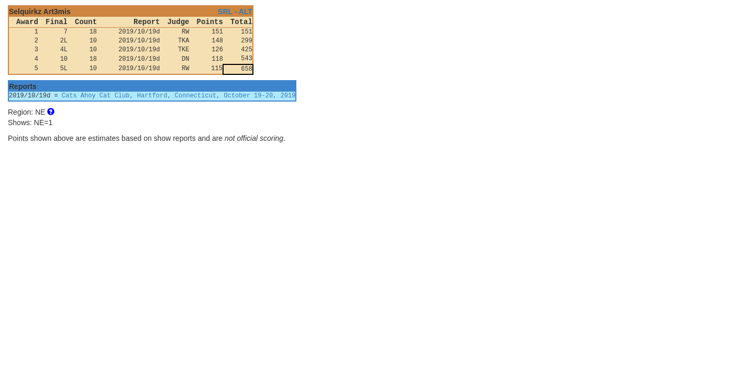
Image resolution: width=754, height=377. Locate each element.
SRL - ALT (235, 11)
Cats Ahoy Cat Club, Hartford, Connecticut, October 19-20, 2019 (178, 96)
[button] (50, 112)
